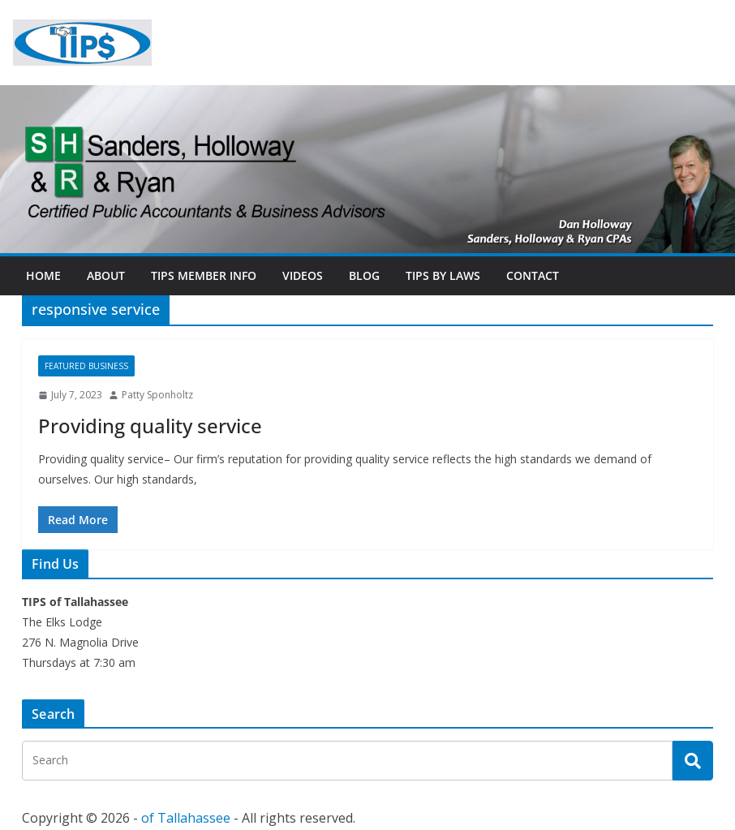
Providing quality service (150, 425)
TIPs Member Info (203, 275)
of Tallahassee (185, 818)
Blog (364, 275)
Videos (302, 275)
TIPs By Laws (443, 275)
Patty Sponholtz (157, 395)
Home (43, 275)
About (106, 275)
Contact (532, 275)
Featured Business (86, 366)
